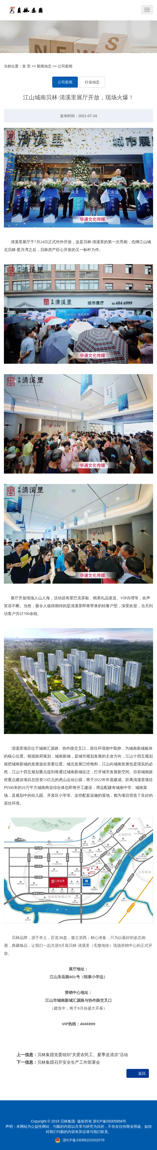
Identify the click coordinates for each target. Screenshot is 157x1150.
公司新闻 (65, 66)
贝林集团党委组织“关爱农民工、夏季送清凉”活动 (82, 1054)
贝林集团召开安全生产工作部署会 (68, 1062)
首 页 (26, 66)
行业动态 (92, 82)
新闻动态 (44, 66)
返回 (142, 1073)
